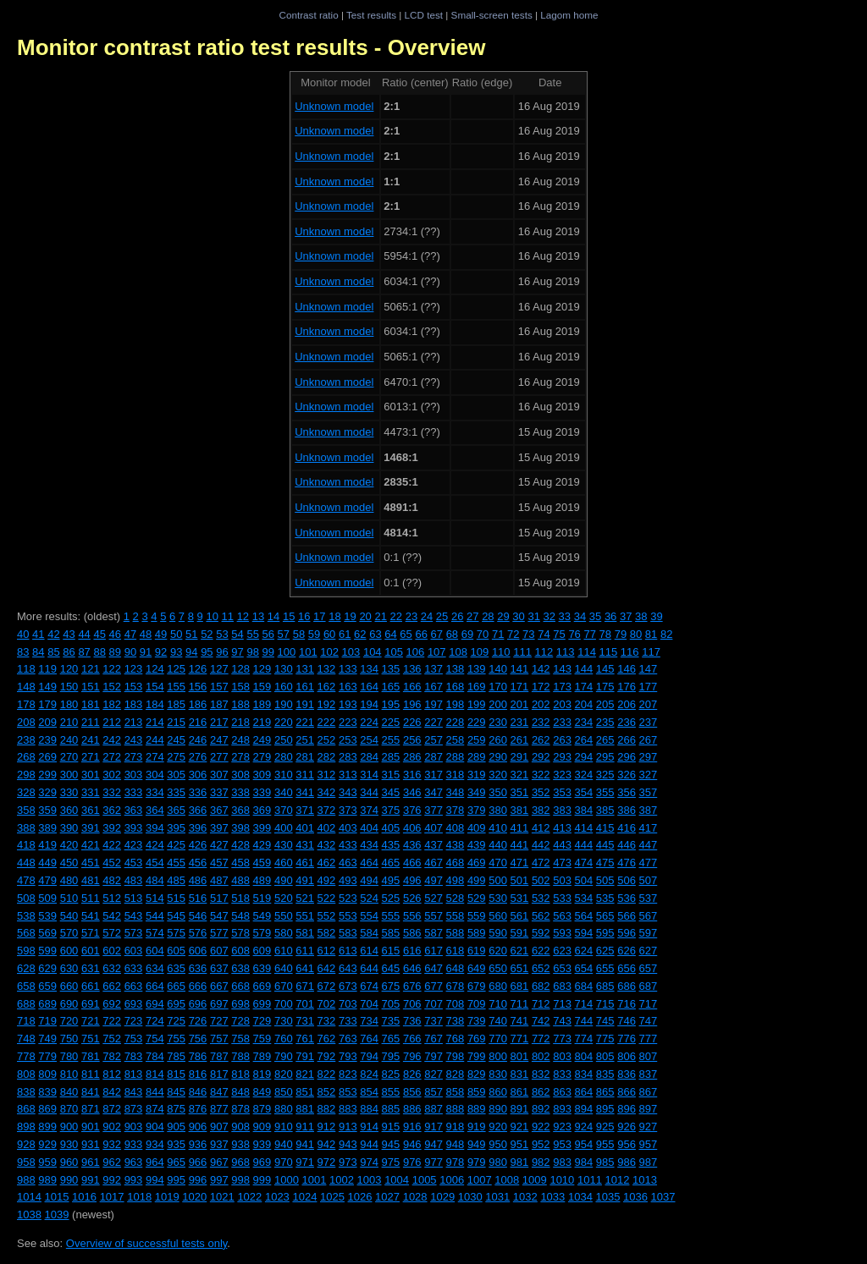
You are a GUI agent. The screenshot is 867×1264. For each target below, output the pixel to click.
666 (198, 986)
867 (648, 1091)
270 (69, 756)
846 (198, 1091)
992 (111, 1179)
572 (111, 932)
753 (133, 1038)
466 (412, 862)
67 (437, 634)
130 (283, 668)
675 (391, 986)
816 (198, 1074)
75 (559, 634)
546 (198, 916)
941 (304, 1144)
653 (562, 968)
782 (111, 1056)
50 (176, 634)
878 (240, 1108)
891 (520, 1108)
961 (90, 1162)
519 (262, 898)
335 (176, 792)
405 (391, 828)
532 (541, 898)
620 (498, 950)
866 (626, 1091)
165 (391, 686)
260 (498, 740)
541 (90, 916)
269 (47, 756)
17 (319, 616)
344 (369, 792)
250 (283, 740)
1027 (387, 1196)
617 (433, 950)
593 (562, 932)
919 (476, 1126)
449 (47, 862)
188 (240, 704)
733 (348, 1020)
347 (433, 792)
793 (348, 1056)
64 (390, 634)
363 (133, 810)
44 (84, 634)
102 (329, 652)
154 (155, 686)
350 (498, 792)
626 (626, 950)
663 (133, 986)
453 (133, 862)
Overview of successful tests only (147, 1243)
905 (176, 1126)
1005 (424, 1179)
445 (605, 844)
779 (47, 1056)
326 (626, 774)
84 (38, 652)
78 (605, 634)
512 (111, 898)
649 (476, 968)
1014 (29, 1196)
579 (262, 932)
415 (605, 828)
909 (262, 1126)
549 (262, 916)
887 (433, 1108)
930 (69, 1144)
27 (472, 616)
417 (648, 828)
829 (476, 1074)
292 (541, 756)
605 (176, 950)
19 (350, 616)
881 (304, 1108)
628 (26, 968)
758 (240, 1038)
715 (605, 1003)
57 (284, 634)
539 (47, 916)
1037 (663, 1196)
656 (626, 968)
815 (176, 1074)
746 (626, 1020)
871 (90, 1108)
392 (111, 828)
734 (369, 1020)
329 (47, 792)
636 (198, 968)
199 (476, 704)
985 (605, 1162)
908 (240, 1126)
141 (520, 668)
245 (176, 740)
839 (47, 1091)
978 (455, 1162)
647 (433, 968)
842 (111, 1091)
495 (391, 880)
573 (133, 932)
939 (262, 1144)
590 (498, 932)
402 (327, 828)
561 (520, 916)
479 (47, 880)
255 (391, 740)
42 (53, 634)
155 (176, 686)
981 (520, 1162)
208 (26, 722)
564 (584, 916)
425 (176, 844)
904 (155, 1126)
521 (304, 898)
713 (562, 1003)
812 (111, 1074)
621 (520, 950)
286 (412, 756)
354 (584, 792)
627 (648, 950)
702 (327, 1003)
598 (26, 950)
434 (369, 844)
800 (498, 1056)
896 (626, 1108)
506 (626, 880)
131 (304, 668)
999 (262, 1179)
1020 (194, 1196)
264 (584, 740)
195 (391, 704)
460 (283, 862)
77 (589, 634)
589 (476, 932)
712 (541, 1003)
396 (198, 828)
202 (541, 704)
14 (273, 616)
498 (455, 880)
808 (26, 1074)
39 (656, 616)
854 (369, 1091)
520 (283, 898)
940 (283, 1144)
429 (262, 844)
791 (304, 1056)
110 (501, 652)
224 (369, 722)
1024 (304, 1196)
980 (498, 1162)
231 (520, 722)
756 (198, 1038)
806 (626, 1056)
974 (369, 1162)
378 (455, 810)
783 (133, 1056)
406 (412, 828)
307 (219, 774)
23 (411, 616)
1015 (57, 1196)
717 (648, 1003)
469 (476, 862)
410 (498, 828)
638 (240, 968)
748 (26, 1038)
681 (520, 986)
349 (476, 792)
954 (584, 1144)
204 (584, 704)
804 (584, 1056)
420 (69, 844)
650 (498, 968)
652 (541, 968)
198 (455, 704)
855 (391, 1091)
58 (299, 634)
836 (626, 1074)
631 (90, 968)
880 (283, 1108)
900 (69, 1126)
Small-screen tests (492, 14)
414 (584, 828)
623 (562, 950)
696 (198, 1003)
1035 (607, 1196)
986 (626, 1162)
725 (176, 1020)
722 (111, 1020)
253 (348, 740)
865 (605, 1091)
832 (541, 1074)
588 (455, 932)
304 (155, 774)
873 (133, 1108)
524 (369, 898)
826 (412, 1074)
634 (155, 968)
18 (334, 616)
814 (155, 1074)
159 (262, 686)
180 (69, 704)
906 (198, 1126)
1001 (313, 1179)
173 (562, 686)
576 (198, 932)
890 (498, 1108)
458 (240, 862)
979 (476, 1162)
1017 (112, 1196)
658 (26, 986)
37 (626, 616)
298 (26, 774)
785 (176, 1056)
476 (626, 862)
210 (69, 722)
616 (412, 950)
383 (562, 810)
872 (111, 1108)
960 (69, 1162)
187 (219, 704)
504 (584, 880)
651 (520, 968)
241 (90, 740)
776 (626, 1038)
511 (90, 898)
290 (498, 756)
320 (498, 774)
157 (219, 686)
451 (90, 862)
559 (476, 916)
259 (476, 740)
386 (626, 810)
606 (198, 950)
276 (198, 756)
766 (412, 1038)
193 (348, 704)
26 (457, 616)
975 (391, 1162)
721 (90, 1020)
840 (69, 1091)
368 (240, 810)
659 (47, 986)
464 (369, 862)
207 (648, 704)
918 (455, 1126)
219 (262, 722)
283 (348, 756)
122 (111, 668)
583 (348, 932)
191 (304, 704)
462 (327, 862)
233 (562, 722)
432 (327, 844)
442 (541, 844)
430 (283, 844)
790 (283, 1056)
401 (304, 828)
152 (111, 686)
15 (289, 616)
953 (562, 1144)
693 (133, 1003)
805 (605, 1056)
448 (26, 862)
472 (541, 862)
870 (69, 1108)
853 (348, 1091)
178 (26, 704)
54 (237, 634)
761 (304, 1038)
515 (176, 898)
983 (562, 1162)
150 (69, 686)
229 (476, 722)
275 (176, 756)
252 (327, 740)
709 (476, 1003)
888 (455, 1108)
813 (133, 1074)
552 (327, 916)
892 (541, 1108)
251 (304, 740)
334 (155, 792)
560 (498, 916)
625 (605, 950)
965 (176, 1162)
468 (455, 862)
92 (161, 652)
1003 (369, 1179)
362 (111, 810)
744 (584, 1020)
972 (327, 1162)
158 (240, 686)
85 (53, 652)
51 (191, 634)
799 (476, 1056)
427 (219, 844)
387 (648, 810)
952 (541, 1144)
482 (111, 880)
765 (391, 1038)
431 (304, 844)
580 (283, 932)
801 (520, 1056)
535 (605, 898)
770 (498, 1038)
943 (348, 1144)
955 (605, 1144)
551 (304, 916)
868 (26, 1108)
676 (412, 986)
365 (176, 810)
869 (47, 1108)
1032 (525, 1196)
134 (369, 668)
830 (498, 1074)
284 (369, 756)
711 (520, 1003)
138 (455, 668)
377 (433, 810)
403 (348, 828)
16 (304, 616)
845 (176, 1091)
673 (348, 986)
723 (133, 1020)
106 (415, 652)
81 (651, 634)
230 (498, 722)
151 (90, 686)
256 (412, 740)
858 (455, 1091)
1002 (341, 1179)
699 (262, 1003)
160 (283, 686)
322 (541, 774)
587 (433, 932)
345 (391, 792)
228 (455, 722)
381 (520, 810)
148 (26, 686)
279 (262, 756)
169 (476, 686)
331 (90, 792)
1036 (635, 1196)
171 (520, 686)
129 (262, 668)
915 (391, 1126)
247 (219, 740)
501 (520, 880)
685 (605, 986)
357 (648, 792)
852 (327, 1091)
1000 (286, 1179)
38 (641, 616)
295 (605, 756)
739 (476, 1020)
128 (240, 668)
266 (626, 740)
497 (433, 880)
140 (498, 668)
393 (133, 828)
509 (47, 898)
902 (111, 1126)
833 (562, 1074)
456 (198, 862)
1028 (415, 1196)
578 (240, 932)
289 (476, 756)
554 (369, 916)
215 (176, 722)
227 (433, 722)
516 (198, 898)
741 (520, 1020)
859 (476, 1091)
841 (90, 1091)
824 (369, 1074)
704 (369, 1003)
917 (433, 1126)
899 (47, 1126)
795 (391, 1056)
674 (369, 986)
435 (391, 844)
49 (161, 634)
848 (240, 1091)
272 (111, 756)
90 (130, 652)
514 (155, 898)
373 (348, 810)
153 (133, 686)
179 (47, 704)
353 (562, 792)
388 (26, 828)
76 (574, 634)
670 (283, 986)
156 (198, 686)
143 (562, 668)
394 (155, 828)
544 (155, 916)
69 (467, 634)
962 (111, 1162)
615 (391, 950)
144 (584, 668)
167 (433, 686)
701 (304, 1003)
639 (262, 968)
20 (365, 616)
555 (391, 916)
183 (133, 704)
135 (391, 668)
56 (268, 634)
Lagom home (569, 14)
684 (584, 986)
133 (348, 668)
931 (90, 1144)
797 (433, 1056)
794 (369, 1056)
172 (541, 686)
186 (198, 704)
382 (541, 810)
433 (348, 844)
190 (283, 704)
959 (47, 1162)
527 (433, 898)
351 (520, 792)
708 (455, 1003)
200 (498, 704)
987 (648, 1162)
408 (455, 828)
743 (562, 1020)
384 (584, 810)
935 (176, 1144)
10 (212, 616)
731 (304, 1020)
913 (348, 1126)
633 (133, 968)
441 (520, 844)
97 (237, 652)
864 (584, 1091)
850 (283, 1091)
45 (99, 634)
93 (176, 652)
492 (327, 880)
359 (47, 810)
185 (176, 704)
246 (198, 740)
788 (240, 1056)
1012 (617, 1179)
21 (380, 616)
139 (476, 668)
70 (483, 634)
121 (90, 668)
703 (348, 1003)
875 (176, 1108)
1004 (396, 1179)
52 (207, 634)
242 (111, 740)
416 (626, 828)
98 (252, 652)
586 (412, 932)
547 (219, 916)
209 (47, 722)
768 (455, 1038)
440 (498, 844)
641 (304, 968)
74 (543, 634)
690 (69, 1003)
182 (111, 704)
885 (391, 1108)
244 (155, 740)
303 (133, 774)
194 (369, 704)
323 (562, 774)
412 (541, 828)
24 (427, 616)
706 (412, 1003)
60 (329, 634)
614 (369, 950)
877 (219, 1108)
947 (433, 1144)
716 (626, 1003)
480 (69, 880)
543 (133, 916)
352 (541, 792)
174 (584, 686)
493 (348, 880)
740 (498, 1020)
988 (26, 1179)
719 (47, 1020)
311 (304, 774)
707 (433, 1003)
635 (176, 968)
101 (308, 652)
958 (26, 1162)
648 (455, 968)
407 (433, 828)
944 (369, 1144)
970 (283, 1162)
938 (240, 1144)
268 (26, 756)
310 (283, 774)
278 (240, 756)
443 (562, 844)
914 (369, 1126)
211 (90, 722)
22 (396, 616)
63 (375, 634)
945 (391, 1144)
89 (115, 652)
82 (666, 634)
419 (47, 844)
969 (262, 1162)
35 (595, 616)
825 (391, 1074)
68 (452, 634)
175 (605, 686)
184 (155, 704)
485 (176, 880)
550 (283, 916)
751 (90, 1038)
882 (327, 1108)
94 (191, 652)
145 (605, 668)
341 (304, 792)
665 (176, 986)
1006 (451, 1179)
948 (455, 1144)
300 (69, 774)
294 (584, 756)
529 (476, 898)
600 (69, 950)
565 (605, 916)
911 (304, 1126)
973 (348, 1162)
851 (304, 1091)
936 (198, 1144)
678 (455, 986)
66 (421, 634)
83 (23, 652)
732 (327, 1020)
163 (348, 686)
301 (90, 774)
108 (458, 652)
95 (207, 652)
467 (433, 862)
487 (219, 880)
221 (304, 722)
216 (198, 722)
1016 (84, 1196)
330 (69, 792)
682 (541, 986)
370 (283, 810)
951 (520, 1144)
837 (648, 1074)
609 (262, 950)
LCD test (424, 14)
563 (562, 916)
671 (304, 986)
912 (327, 1126)
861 (520, 1091)
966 (198, 1162)
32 (549, 616)
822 (327, 1074)
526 (412, 898)
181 (90, 704)
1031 (497, 1196)
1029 (442, 1196)
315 (391, 774)
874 (155, 1108)
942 (327, 1144)
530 (498, 898)
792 (327, 1056)
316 (412, 774)
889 (476, 1108)
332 (111, 792)
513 (133, 898)
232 (541, 722)
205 (605, 704)
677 (433, 986)
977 (433, 1162)
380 (498, 810)
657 (648, 968)
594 (584, 932)
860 (498, 1091)
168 (455, 686)
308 (240, 774)
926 (626, 1126)
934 (155, 1144)
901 (90, 1126)
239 (47, 740)
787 (219, 1056)
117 (651, 652)
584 (369, 932)
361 (90, 810)
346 (412, 792)
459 (262, 862)
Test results (371, 14)
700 (283, 1003)
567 (648, 916)
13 (258, 616)
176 (626, 686)
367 (219, 810)
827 (433, 1074)
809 (47, 1074)
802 (541, 1056)
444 (584, 844)
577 (219, 932)
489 (262, 880)
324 (584, 774)
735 (391, 1020)
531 (520, 898)
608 (240, 950)
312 (327, 774)
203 (562, 704)
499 (476, 880)
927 (648, 1126)
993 (133, 1179)
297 (648, 756)
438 (455, 844)
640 (283, 968)
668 (240, 986)
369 (262, 810)
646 (412, 968)
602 (111, 950)
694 (155, 1003)
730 (283, 1020)
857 (433, 1091)
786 (198, 1056)
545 (176, 916)
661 (90, 986)
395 (176, 828)
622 (541, 950)
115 (608, 652)
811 (90, 1074)
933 (133, 1144)
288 (455, 756)
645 (391, 968)
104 (372, 652)
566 (626, 916)
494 (369, 880)
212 (111, 722)
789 (262, 1056)
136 (412, 668)
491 (304, 880)
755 (176, 1038)
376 (412, 810)
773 (562, 1038)
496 (412, 880)
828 (455, 1074)
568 (26, 932)
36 (610, 616)
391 (90, 828)
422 (111, 844)
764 (369, 1038)
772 (541, 1038)
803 (562, 1056)
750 (69, 1038)
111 (522, 652)
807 (648, 1056)
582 (327, 932)
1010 (561, 1179)
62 (360, 634)
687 (648, 986)
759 (262, 1038)
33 (565, 616)
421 (90, 844)
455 (176, 862)
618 (455, 950)
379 (476, 810)
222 (327, 722)
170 (498, 686)
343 (348, 792)
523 (348, 898)
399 (262, 828)
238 (26, 740)
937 (219, 1144)
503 (562, 880)
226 (412, 722)
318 (455, 774)
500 (498, 880)
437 (433, 844)
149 (47, 686)
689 (47, 1003)
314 (369, 774)
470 (498, 862)
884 (369, 1108)
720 (69, 1020)
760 (283, 1038)
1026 (360, 1196)
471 (520, 862)
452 (111, 862)
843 (133, 1091)
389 (47, 828)
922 (541, 1126)
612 (327, 950)
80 (636, 634)
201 (520, 704)
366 (198, 810)
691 (90, 1003)
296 (626, 756)
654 (584, 968)
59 (314, 634)
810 (69, 1074)
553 (348, 916)
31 (533, 616)
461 (304, 862)
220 (283, 722)
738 (455, 1020)
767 (433, 1038)
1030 (470, 1196)
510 (69, 898)
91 (146, 652)
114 (586, 652)
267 (648, 740)
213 (133, 722)
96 (222, 652)
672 (327, 986)
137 (433, 668)
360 (69, 810)
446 (626, 844)
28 (488, 616)
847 (219, 1091)
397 (219, 828)
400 (283, 828)
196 (412, 704)
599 (47, 950)
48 (146, 634)
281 (304, 756)
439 (476, 844)
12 (243, 616)
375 (391, 810)
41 (38, 634)
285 (391, 756)
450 (69, 862)
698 (240, 1003)
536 (626, 898)
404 (369, 828)
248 (240, 740)
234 (584, 722)
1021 (222, 1196)
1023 (277, 1196)
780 (69, 1056)
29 (503, 616)
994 (155, 1179)
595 (605, 932)
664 (155, 986)
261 (520, 740)
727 (219, 1020)
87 (84, 652)
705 (391, 1003)
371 (304, 810)
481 (90, 880)
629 (47, 968)
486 (198, 880)
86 (69, 652)
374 (369, 810)
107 (437, 652)
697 (219, 1003)
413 (562, 828)
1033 (552, 1196)
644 (369, 968)
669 (262, 986)
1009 (534, 1179)
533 (562, 898)
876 (198, 1108)
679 (476, 986)
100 (287, 652)
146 (626, 668)
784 (155, 1056)
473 (562, 862)
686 (626, 986)
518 (240, 898)
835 (605, 1074)
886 (412, 1108)
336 (198, 792)
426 (198, 844)
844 (155, 1091)
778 (26, 1056)
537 (648, 898)
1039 (57, 1214)
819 (262, 1074)
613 (348, 950)
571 (90, 932)
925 (605, 1126)
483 (133, 880)
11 (228, 616)
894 (584, 1108)
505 (605, 880)
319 (476, 774)
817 (219, 1074)
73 (528, 634)
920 (498, 1126)
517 (219, 898)
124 (155, 668)
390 (69, 828)
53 (222, 634)
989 (47, 1179)
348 (455, 792)
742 (541, 1020)
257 (433, 740)
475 (605, 862)
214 (155, 722)
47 (130, 634)
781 (90, 1056)
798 (455, 1056)
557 (433, 916)
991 (90, 1179)
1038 (29, 1214)
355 (605, 792)
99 (268, 652)
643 (348, 968)
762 (327, 1038)
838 (26, 1091)
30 (518, 616)
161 (304, 686)
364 (155, 810)
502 (541, 880)
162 (327, 686)
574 (155, 932)
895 (605, 1108)
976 (412, 1162)
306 (198, 774)
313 (348, 774)
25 (442, 616)
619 (476, 950)
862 (541, 1091)
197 (433, 704)
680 (498, 986)
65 (405, 634)
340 (283, 792)
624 (584, 950)
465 (391, 862)
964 (155, 1162)
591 (520, 932)
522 (327, 898)
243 (133, 740)
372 (327, 810)
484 (155, 880)
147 (648, 668)
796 (412, 1056)
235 (605, 722)
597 (648, 932)
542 (111, 916)
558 (455, 916)
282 (327, 756)
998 (240, 1179)
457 (219, 862)
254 (369, 740)
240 (69, 740)
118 (26, 668)
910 (283, 1126)
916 (412, 1126)
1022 (249, 1196)
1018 (139, 1196)
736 (412, 1020)
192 (327, 704)
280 (283, 756)
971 (304, 1162)
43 (69, 634)
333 (133, 792)
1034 (580, 1196)
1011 (589, 1179)
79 (621, 634)
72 (513, 634)
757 (219, 1038)
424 (155, 844)
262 (541, 740)
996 (198, 1179)
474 (584, 862)
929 (47, 1144)
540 (69, 916)
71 (498, 634)
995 (176, 1179)
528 (455, 898)
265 (605, 740)
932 (111, 1144)
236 (626, 722)
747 (648, 1020)
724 (155, 1020)
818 (240, 1074)
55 (252, 634)
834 (584, 1074)
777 (648, 1038)
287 (433, 756)
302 (111, 774)
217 (219, 722)
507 (648, 880)
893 (562, 1108)
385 (605, 810)
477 (648, 862)
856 (412, 1091)
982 (541, 1162)
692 (111, 1003)
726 (198, 1020)
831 (520, 1074)
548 (240, 916)
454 (155, 862)
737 (433, 1020)
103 (351, 652)
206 (626, 704)
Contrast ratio (308, 14)
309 (262, 774)
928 (26, 1144)
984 (584, 1162)
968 (240, 1162)
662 (111, 986)
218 (240, 722)
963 (133, 1162)
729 (262, 1020)
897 (648, 1108)
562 (541, 916)
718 (26, 1020)
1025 (332, 1196)
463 (348, 862)
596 (626, 932)
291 (520, 756)
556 (412, 916)
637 (219, 968)
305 (176, 774)
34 (580, 616)
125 (176, 668)
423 (133, 844)
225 (391, 722)
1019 (167, 1196)
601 (90, 950)
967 (219, 1162)
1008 (506, 1179)
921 (520, 1126)
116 (630, 652)
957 (648, 1144)
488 (240, 880)
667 (219, 986)
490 (283, 880)
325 (605, 774)
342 (327, 792)
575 (176, 932)
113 (565, 652)
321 (520, 774)
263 (562, 740)
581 (304, 932)
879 (262, 1108)
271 (90, 756)
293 (562, 756)
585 (391, 932)
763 (348, 1038)
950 (498, 1144)
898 (26, 1126)
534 (584, 898)
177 (648, 686)
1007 (479, 1179)
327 (648, 774)
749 (47, 1038)
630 (69, 968)
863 (562, 1091)
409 (476, 828)
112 (544, 652)
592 (541, 932)
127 (219, 668)
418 (26, 844)
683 (562, 986)
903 (133, 1126)
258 (455, 740)
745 (605, 1020)
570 (69, 932)
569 (47, 932)
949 (476, 1144)
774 (584, 1038)
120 (69, 668)
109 (480, 652)
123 (133, 668)
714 (584, 1003)
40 (23, 634)
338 (240, 792)
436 (412, 844)
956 (626, 1144)
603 (133, 950)
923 (562, 1126)
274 (155, 756)
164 (369, 686)
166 (412, 686)
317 (433, 774)
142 (541, 668)
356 (626, 792)
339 (262, 792)
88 (99, 652)
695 (176, 1003)
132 (327, 668)
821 (304, 1074)
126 (198, 668)
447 (648, 844)
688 (26, 1003)
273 (133, 756)
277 (219, 756)
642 (327, 968)
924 (584, 1126)
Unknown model (334, 106)
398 (240, 828)
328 (26, 792)
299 (47, 774)
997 (219, 1179)
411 (520, 828)
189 (262, 704)
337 (219, 792)
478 (26, 880)
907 (219, 1126)
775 (605, 1038)
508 (26, 898)
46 (115, 634)
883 (348, 1108)
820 (283, 1074)
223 (348, 722)
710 (498, 1003)
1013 (644, 1179)
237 (648, 722)
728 (240, 1020)
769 (476, 1038)
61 (345, 634)
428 (240, 844)
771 (520, 1038)
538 (26, 916)
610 (283, 950)
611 (304, 950)
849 (262, 1091)
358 (26, 810)
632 (111, 968)
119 (47, 668)
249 (262, 740)
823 (348, 1074)
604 (155, 950)
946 (412, 1144)
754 (155, 1038)
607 (219, 950)
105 (393, 652)
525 (391, 898)
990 (69, 1179)
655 (605, 968)
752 (111, 1038)
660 (69, 986)
